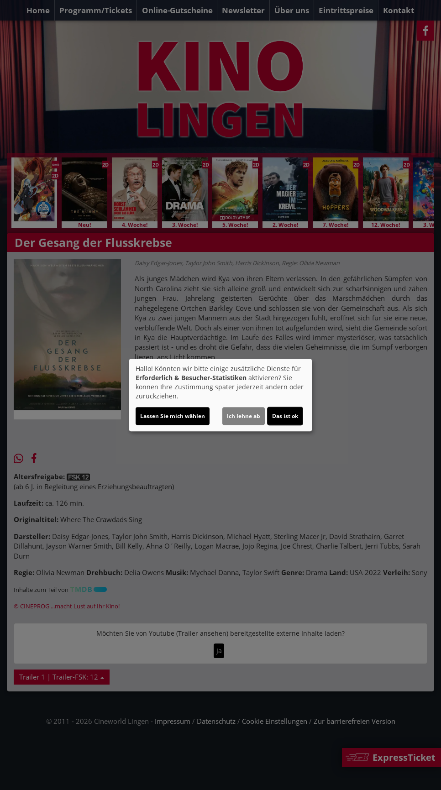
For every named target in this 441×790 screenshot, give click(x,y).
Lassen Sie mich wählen (172, 416)
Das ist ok (285, 416)
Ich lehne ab (243, 416)
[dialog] (220, 395)
